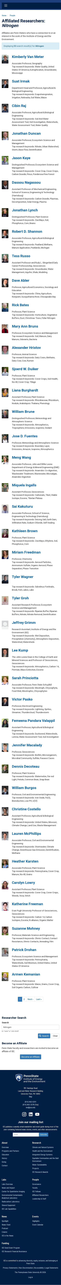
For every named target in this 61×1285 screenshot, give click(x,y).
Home (4, 15)
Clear (55, 1036)
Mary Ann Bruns (25, 326)
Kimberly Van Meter (28, 57)
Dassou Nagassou (26, 182)
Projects (35, 1168)
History (4, 1158)
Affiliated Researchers (40, 1195)
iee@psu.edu (30, 1107)
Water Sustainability (39, 1165)
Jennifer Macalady (27, 745)
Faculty (35, 1188)
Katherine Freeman (27, 904)
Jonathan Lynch (25, 210)
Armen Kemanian (26, 974)
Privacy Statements (10, 1268)
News (4, 1216)
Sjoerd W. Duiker (25, 369)
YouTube (37, 1114)
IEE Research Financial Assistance (14, 1251)
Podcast (5, 1228)
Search (5, 1022)
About (4, 1142)
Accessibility (39, 1268)
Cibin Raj (19, 106)
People (12, 15)
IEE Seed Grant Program (11, 1248)
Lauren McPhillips (26, 834)
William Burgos (24, 788)
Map (30, 1097)
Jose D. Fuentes (24, 436)
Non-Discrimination (26, 1268)
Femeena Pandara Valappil (33, 721)
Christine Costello (26, 809)
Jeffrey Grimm (24, 623)
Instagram (24, 1114)
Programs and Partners (10, 1151)
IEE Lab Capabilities (9, 1209)
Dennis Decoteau (25, 766)
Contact (5, 1165)
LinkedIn (30, 1114)
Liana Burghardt (25, 390)
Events (35, 1216)
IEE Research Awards (40, 1172)
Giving (4, 1162)
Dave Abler (20, 280)
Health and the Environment (42, 1151)
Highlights (35, 1221)
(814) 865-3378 (28, 1105)
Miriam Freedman (26, 552)
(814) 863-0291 (30, 1102)
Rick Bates (20, 305)
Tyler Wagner (22, 577)
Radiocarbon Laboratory (11, 1202)
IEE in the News (7, 1236)
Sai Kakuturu (22, 506)
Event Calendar (37, 1225)
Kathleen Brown (25, 531)
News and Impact (8, 1188)
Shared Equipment (8, 1205)
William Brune (23, 412)
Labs (4, 1179)
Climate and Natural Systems (43, 1147)
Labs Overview (7, 1184)
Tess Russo (21, 256)
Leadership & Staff (39, 1199)
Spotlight (5, 1221)
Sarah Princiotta (25, 678)
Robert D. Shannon (27, 231)
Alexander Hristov (26, 348)
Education (5, 1155)
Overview (5, 1147)
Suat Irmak (21, 81)
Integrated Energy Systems (42, 1155)
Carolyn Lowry (23, 883)
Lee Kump (20, 650)
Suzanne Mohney (26, 928)
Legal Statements (51, 1268)
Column (4, 1232)
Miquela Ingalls (24, 485)
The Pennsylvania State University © (30, 1272)
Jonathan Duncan (26, 133)
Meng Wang (21, 457)
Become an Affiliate (31, 1057)
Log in (30, 1277)
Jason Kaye (21, 158)
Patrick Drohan (24, 950)
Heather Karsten (25, 861)
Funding (5, 1243)
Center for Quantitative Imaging (13, 1191)
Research (36, 1142)
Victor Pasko (22, 699)
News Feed (6, 1225)
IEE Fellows (36, 1191)
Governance (36, 1184)
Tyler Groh (20, 598)
